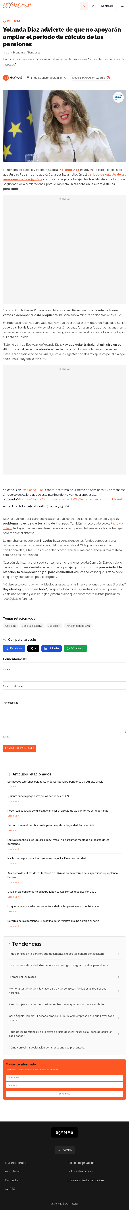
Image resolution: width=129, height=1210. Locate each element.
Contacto (11, 1180)
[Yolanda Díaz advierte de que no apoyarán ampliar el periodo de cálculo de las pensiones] (118, 97)
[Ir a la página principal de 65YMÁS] (17, 5)
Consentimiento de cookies (86, 1180)
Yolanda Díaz (69, 170)
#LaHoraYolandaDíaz (32, 499)
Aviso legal (12, 1171)
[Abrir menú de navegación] (122, 5)
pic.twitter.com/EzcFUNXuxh (103, 499)
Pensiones (14, 21)
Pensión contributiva (78, 625)
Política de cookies (80, 1171)
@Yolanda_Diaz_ (33, 490)
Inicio (6, 52)
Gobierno (10, 625)
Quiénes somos (15, 1163)
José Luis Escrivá (32, 625)
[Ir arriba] (65, 1150)
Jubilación (54, 625)
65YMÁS (16, 77)
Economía (19, 52)
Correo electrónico (12, 686)
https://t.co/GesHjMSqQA (65, 499)
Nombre (7, 669)
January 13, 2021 (60, 506)
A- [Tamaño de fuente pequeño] (84, 5)
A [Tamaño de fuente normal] (93, 5)
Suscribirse (64, 1093)
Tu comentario (10, 703)
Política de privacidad (82, 1163)
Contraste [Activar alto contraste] (107, 5)
